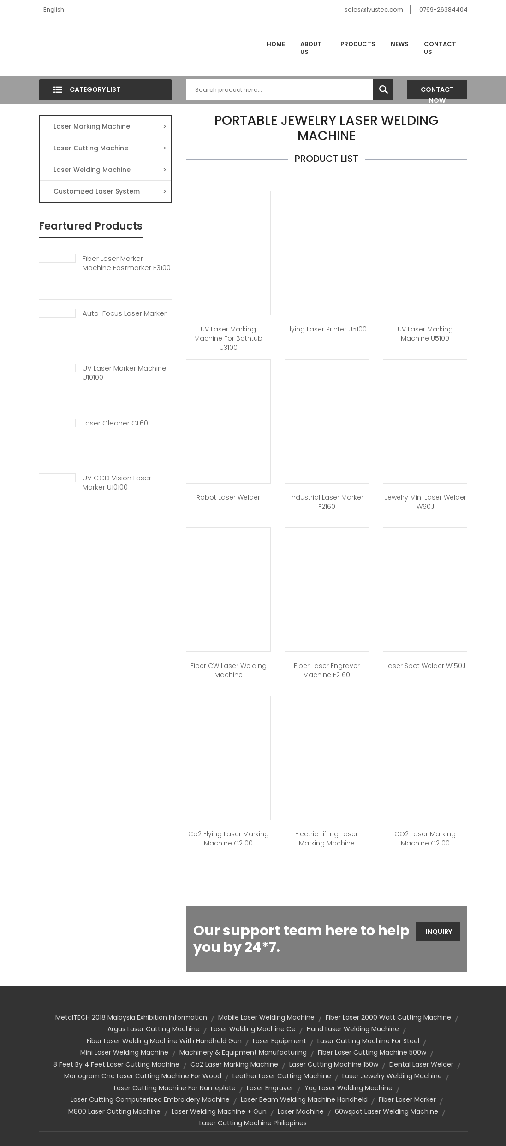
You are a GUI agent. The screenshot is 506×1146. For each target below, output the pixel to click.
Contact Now (437, 92)
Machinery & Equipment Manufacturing (243, 1052)
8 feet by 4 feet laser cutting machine (116, 1064)
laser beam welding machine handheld (304, 1099)
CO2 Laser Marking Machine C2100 (425, 838)
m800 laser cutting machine (114, 1111)
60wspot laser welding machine (386, 1111)
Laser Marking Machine (110, 126)
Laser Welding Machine (110, 170)
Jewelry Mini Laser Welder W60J (425, 502)
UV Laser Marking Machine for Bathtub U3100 (228, 338)
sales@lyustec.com (374, 9)
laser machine (301, 1111)
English (53, 9)
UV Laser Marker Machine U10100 (125, 373)
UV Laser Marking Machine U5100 (425, 334)
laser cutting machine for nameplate (175, 1088)
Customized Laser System (110, 191)
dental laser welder (421, 1064)
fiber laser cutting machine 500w (372, 1052)
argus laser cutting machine (153, 1029)
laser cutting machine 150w (333, 1064)
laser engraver (270, 1088)
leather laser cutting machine (281, 1076)
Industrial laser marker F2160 (326, 502)
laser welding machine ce (253, 1029)
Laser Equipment (279, 1041)
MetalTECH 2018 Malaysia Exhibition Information (131, 1017)
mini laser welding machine (124, 1052)
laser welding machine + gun (219, 1111)
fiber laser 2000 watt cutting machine (388, 1017)
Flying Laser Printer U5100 (326, 329)
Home (276, 44)
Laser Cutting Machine (110, 148)
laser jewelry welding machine (392, 1076)
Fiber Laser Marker (407, 1099)
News (400, 44)
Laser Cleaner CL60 (115, 423)
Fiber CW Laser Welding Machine (228, 670)
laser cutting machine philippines (253, 1123)
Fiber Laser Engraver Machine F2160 (327, 670)
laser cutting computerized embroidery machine (150, 1099)
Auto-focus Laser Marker (125, 313)
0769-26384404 (443, 9)
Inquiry (439, 931)
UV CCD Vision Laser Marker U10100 (117, 482)
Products (357, 44)
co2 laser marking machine (234, 1064)
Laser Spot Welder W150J (425, 665)
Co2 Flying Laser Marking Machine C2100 (228, 838)
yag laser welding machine (348, 1088)
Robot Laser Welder (228, 497)
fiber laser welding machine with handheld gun (164, 1041)
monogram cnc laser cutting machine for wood (142, 1076)
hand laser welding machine (353, 1029)
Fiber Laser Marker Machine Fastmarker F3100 (127, 263)
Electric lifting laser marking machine (326, 838)
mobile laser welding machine (266, 1017)
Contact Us (440, 48)
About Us (310, 48)
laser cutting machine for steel (368, 1041)
